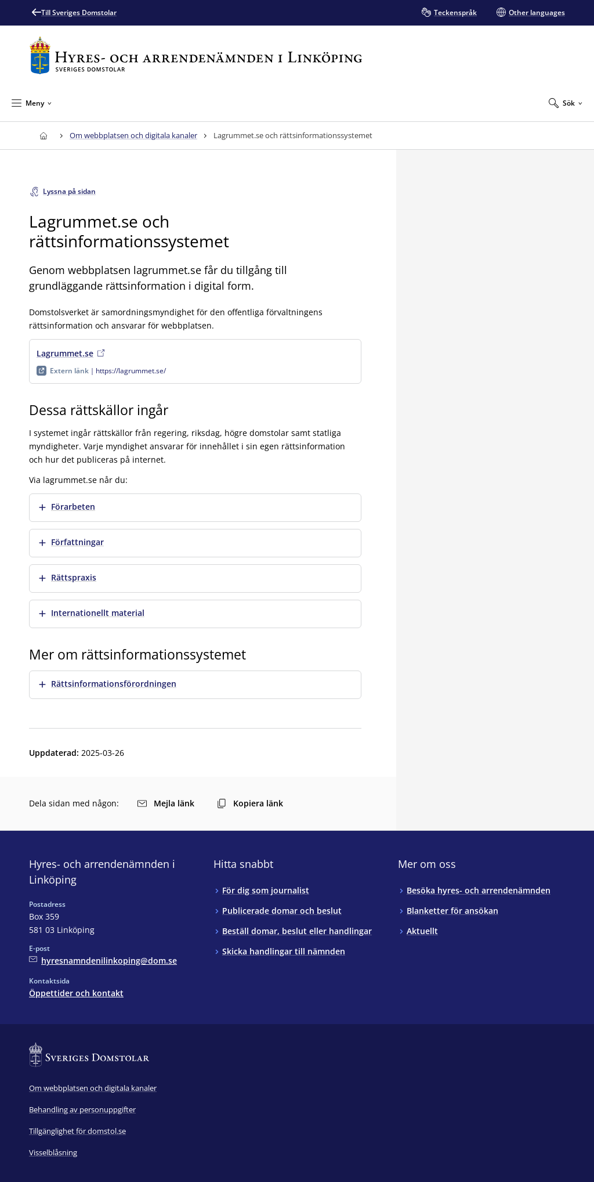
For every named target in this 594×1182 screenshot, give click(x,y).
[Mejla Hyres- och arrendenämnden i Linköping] (103, 960)
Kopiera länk (250, 803)
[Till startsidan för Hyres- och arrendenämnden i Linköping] (196, 55)
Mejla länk (165, 803)
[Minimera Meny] (31, 102)
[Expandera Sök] (565, 102)
